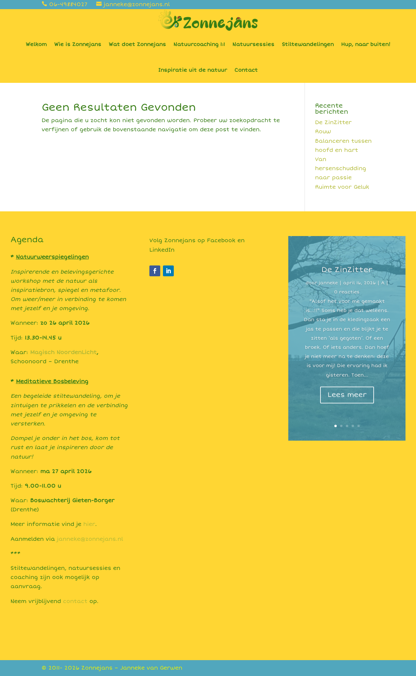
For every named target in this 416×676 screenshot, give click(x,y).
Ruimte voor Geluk (342, 187)
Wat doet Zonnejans (137, 44)
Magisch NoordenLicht (63, 352)
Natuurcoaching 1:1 (199, 44)
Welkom (36, 44)
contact (75, 601)
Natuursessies (253, 44)
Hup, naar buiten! (365, 44)
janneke (328, 293)
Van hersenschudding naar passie (340, 168)
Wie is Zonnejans (77, 44)
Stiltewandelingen (308, 44)
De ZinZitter (333, 122)
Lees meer (347, 404)
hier (89, 524)
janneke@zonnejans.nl (90, 539)
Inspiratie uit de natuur (192, 70)
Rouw (323, 131)
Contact (246, 70)
